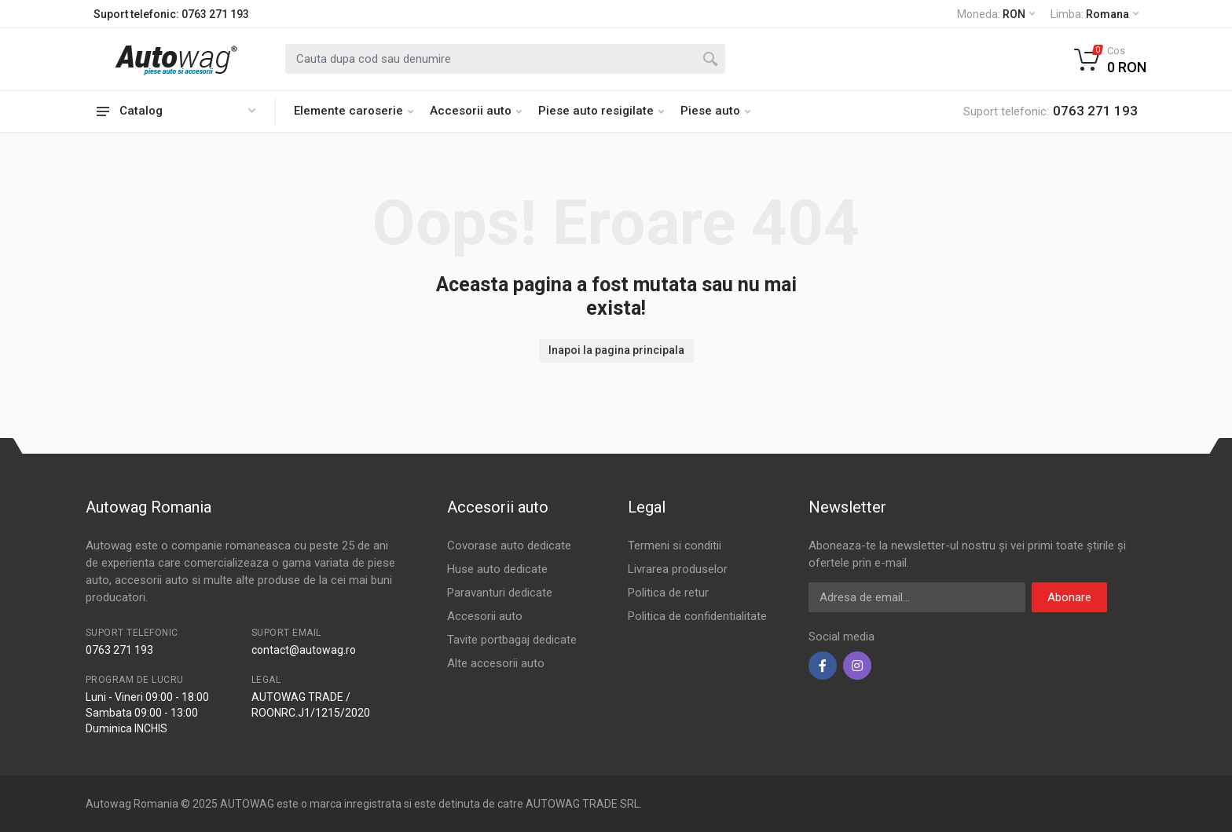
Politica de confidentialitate (697, 616)
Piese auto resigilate (601, 111)
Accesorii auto (476, 111)
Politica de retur (668, 593)
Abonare (1069, 597)
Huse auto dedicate (497, 569)
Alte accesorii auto (495, 663)
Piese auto (715, 111)
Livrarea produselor (678, 569)
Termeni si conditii (674, 545)
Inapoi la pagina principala (616, 350)
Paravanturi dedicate (499, 593)
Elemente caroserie (353, 111)
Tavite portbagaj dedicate (512, 640)
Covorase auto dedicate (509, 545)
